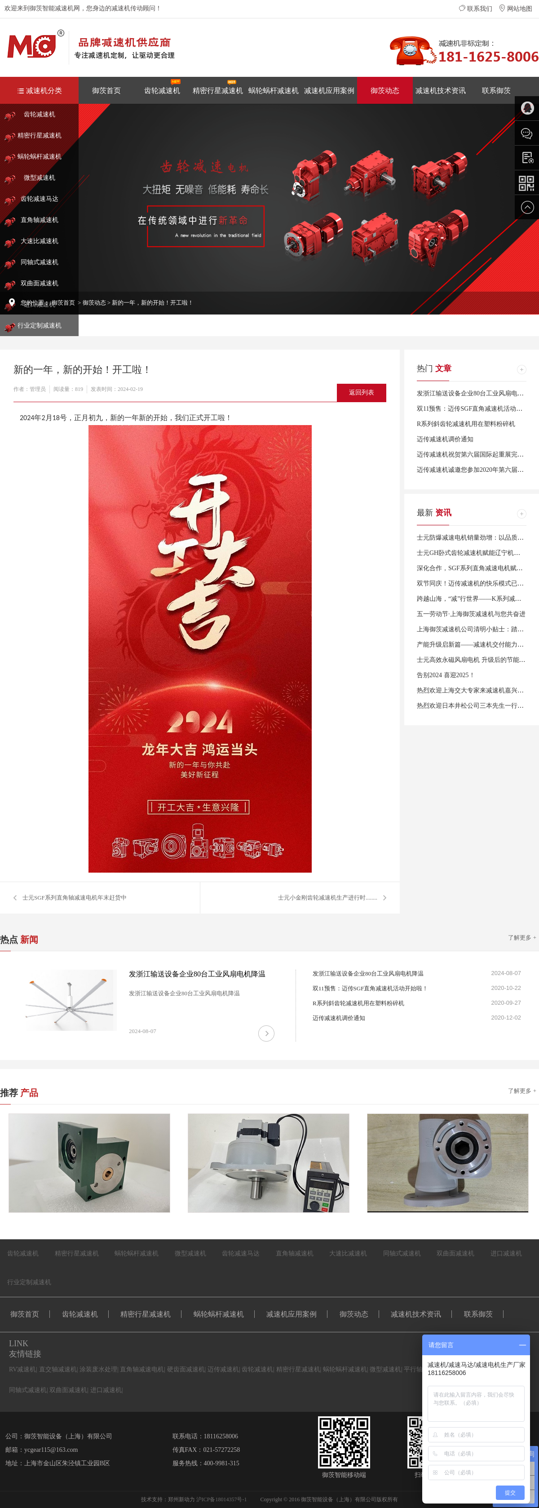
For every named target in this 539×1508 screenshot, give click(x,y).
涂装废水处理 (98, 1369)
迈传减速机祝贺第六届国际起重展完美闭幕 (476, 454)
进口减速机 (506, 1253)
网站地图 (516, 8)
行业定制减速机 (40, 325)
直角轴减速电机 (142, 1369)
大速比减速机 (39, 241)
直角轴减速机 (39, 220)
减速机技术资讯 (440, 90)
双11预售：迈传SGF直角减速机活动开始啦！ (370, 988)
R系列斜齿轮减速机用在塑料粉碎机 (466, 424)
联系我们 (476, 8)
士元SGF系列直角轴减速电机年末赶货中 (74, 897)
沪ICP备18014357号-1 (221, 1499)
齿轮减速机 (162, 86)
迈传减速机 (223, 1369)
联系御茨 (496, 90)
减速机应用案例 (329, 90)
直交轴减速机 (58, 1369)
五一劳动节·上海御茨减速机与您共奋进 (471, 614)
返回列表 (361, 392)
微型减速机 (39, 177)
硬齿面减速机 (186, 1369)
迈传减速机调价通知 (445, 439)
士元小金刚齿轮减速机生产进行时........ (327, 897)
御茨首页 (106, 90)
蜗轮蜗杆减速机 (273, 90)
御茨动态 (385, 90)
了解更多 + (522, 937)
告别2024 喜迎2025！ (446, 675)
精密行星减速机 (218, 86)
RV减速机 (22, 1369)
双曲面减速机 (39, 283)
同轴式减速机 (39, 262)
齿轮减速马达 (39, 198)
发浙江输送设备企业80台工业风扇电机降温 (476, 393)
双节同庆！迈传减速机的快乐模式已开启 (473, 583)
